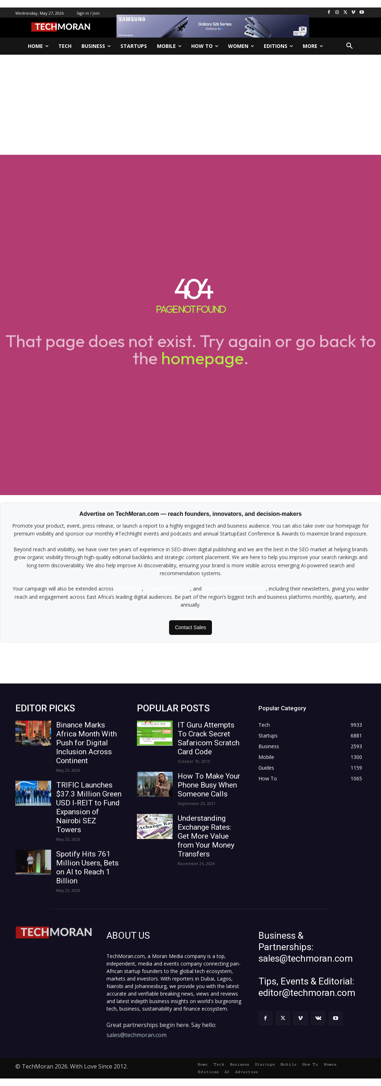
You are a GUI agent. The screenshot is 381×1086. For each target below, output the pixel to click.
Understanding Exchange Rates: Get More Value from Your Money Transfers (206, 836)
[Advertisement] (190, 105)
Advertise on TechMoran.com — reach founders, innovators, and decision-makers (190, 514)
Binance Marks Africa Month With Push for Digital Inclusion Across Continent (86, 743)
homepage (202, 358)
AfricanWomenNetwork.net (234, 588)
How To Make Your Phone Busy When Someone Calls (209, 785)
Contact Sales (190, 627)
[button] (349, 46)
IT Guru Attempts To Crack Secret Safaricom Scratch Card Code (208, 738)
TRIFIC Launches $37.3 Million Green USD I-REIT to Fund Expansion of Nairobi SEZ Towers (89, 807)
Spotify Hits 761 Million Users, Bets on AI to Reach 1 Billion (87, 867)
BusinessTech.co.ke (167, 588)
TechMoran (128, 588)
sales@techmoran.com (137, 1035)
